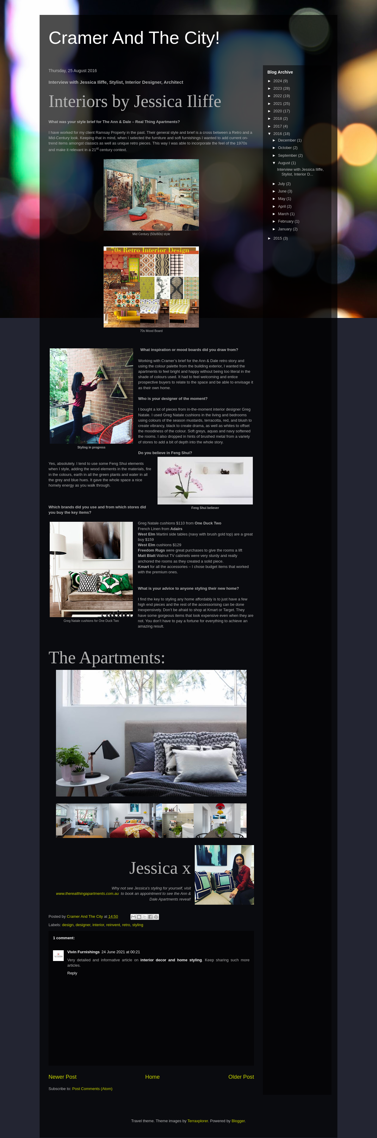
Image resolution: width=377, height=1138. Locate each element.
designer (83, 925)
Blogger (238, 1121)
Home (152, 1077)
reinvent (113, 925)
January (285, 229)
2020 (278, 111)
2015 (278, 238)
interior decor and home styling (171, 960)
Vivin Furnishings (83, 952)
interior (98, 925)
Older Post (241, 1077)
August (284, 163)
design (68, 925)
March (284, 214)
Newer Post (63, 1077)
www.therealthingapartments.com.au (88, 893)
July (282, 183)
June (283, 191)
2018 (278, 118)
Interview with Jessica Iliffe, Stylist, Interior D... (300, 171)
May (282, 198)
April (282, 206)
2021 (278, 103)
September (288, 155)
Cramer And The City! (134, 38)
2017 (278, 126)
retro (126, 925)
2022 (278, 96)
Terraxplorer (198, 1121)
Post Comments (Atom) (92, 1088)
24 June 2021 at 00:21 (121, 952)
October (285, 147)
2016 (278, 133)
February (286, 221)
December (287, 140)
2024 (278, 81)
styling (137, 925)
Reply (72, 973)
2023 (278, 88)
